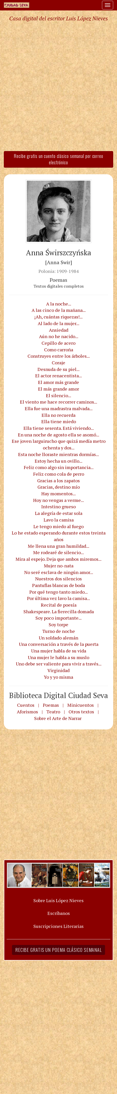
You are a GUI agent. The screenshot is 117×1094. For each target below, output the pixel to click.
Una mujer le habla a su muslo (58, 657)
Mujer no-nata (58, 566)
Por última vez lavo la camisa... (58, 598)
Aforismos (27, 712)
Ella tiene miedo (58, 421)
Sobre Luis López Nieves (58, 900)
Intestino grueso (58, 506)
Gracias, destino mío (58, 487)
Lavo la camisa (59, 520)
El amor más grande (58, 382)
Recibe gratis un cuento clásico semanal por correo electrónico (58, 159)
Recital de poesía (58, 605)
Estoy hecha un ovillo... (58, 461)
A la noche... (58, 304)
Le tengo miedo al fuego (58, 526)
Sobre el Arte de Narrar (58, 718)
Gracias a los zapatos (58, 480)
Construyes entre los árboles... (59, 356)
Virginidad (58, 670)
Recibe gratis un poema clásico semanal (58, 949)
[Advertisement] (58, 86)
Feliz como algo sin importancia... (59, 467)
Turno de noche (58, 631)
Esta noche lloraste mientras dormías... (58, 454)
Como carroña (58, 349)
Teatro (53, 712)
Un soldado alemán (58, 638)
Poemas (51, 705)
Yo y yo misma (58, 677)
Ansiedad (58, 330)
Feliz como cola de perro (58, 474)
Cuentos (25, 705)
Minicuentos (80, 705)
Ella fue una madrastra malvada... (59, 408)
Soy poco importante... (58, 618)
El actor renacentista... (58, 375)
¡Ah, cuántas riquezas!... (58, 317)
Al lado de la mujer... (58, 323)
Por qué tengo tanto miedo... (58, 592)
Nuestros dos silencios (58, 579)
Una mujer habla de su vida (58, 651)
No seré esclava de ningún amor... (58, 572)
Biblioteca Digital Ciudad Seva (58, 695)
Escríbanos (58, 913)
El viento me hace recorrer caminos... (58, 402)
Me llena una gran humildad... (58, 546)
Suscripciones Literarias (58, 926)
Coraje (58, 362)
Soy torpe (58, 624)
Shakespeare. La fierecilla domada (58, 611)
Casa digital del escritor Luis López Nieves (58, 18)
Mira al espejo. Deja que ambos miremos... (58, 559)
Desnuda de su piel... (58, 369)
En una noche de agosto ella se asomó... (58, 435)
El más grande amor (58, 389)
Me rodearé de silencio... (58, 552)
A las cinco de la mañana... (59, 310)
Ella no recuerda (58, 415)
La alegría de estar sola (58, 513)
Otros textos (81, 712)
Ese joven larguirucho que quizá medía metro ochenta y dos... (59, 444)
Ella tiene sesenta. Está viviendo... (58, 428)
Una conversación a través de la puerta (58, 644)
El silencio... (58, 395)
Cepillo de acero (58, 343)
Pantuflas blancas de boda (58, 585)
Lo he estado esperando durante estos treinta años (59, 536)
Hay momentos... (58, 493)
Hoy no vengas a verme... (58, 500)
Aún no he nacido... (58, 336)
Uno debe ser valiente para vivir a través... (58, 664)
